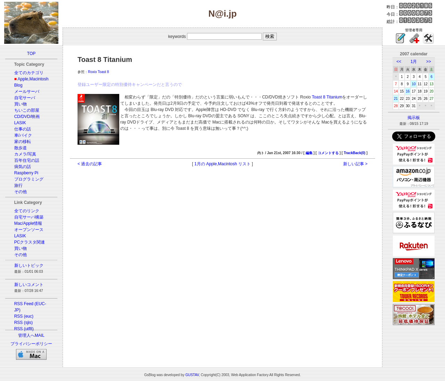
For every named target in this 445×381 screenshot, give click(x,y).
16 (408, 91)
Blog (18, 85)
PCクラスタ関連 (29, 242)
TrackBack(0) (354, 153)
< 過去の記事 (90, 163)
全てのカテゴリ (28, 72)
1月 (414, 61)
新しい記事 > (355, 163)
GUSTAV (192, 375)
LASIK (20, 122)
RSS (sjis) (23, 322)
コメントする (328, 153)
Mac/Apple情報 (28, 223)
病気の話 (22, 166)
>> (428, 61)
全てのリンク (26, 210)
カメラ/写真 (25, 154)
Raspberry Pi (26, 172)
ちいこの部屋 (26, 110)
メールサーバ (26, 91)
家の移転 (22, 141)
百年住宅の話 (26, 160)
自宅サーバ (24, 97)
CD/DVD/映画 (27, 116)
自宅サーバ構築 (28, 217)
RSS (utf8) (24, 328)
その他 (20, 191)
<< (398, 61)
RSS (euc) (23, 316)
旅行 (18, 185)
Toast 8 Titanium (327, 97)
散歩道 (20, 147)
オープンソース (28, 229)
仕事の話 (22, 129)
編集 (309, 153)
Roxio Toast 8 (98, 72)
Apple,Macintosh (33, 79)
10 (413, 84)
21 (396, 99)
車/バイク (23, 135)
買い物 (20, 104)
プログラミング (28, 179)
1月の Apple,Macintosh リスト (222, 163)
